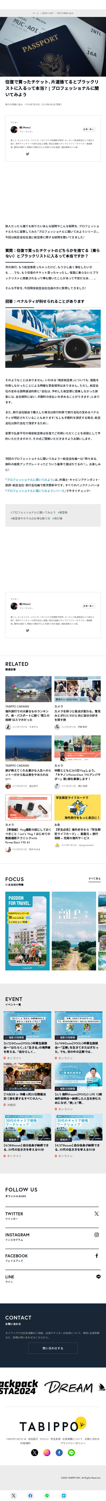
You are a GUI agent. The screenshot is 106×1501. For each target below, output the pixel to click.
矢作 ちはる (34, 849)
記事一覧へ (89, 129)
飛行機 (58, 518)
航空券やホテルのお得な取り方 (31, 518)
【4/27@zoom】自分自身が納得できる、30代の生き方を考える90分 (77, 1147)
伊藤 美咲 (82, 727)
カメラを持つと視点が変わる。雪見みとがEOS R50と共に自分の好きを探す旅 (77, 715)
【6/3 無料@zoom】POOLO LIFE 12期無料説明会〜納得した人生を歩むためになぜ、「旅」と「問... (78, 1098)
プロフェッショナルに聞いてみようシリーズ (35, 491)
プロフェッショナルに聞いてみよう (30, 479)
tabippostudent (86, 845)
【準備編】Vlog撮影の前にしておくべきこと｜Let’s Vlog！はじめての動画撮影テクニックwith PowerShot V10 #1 (28, 836)
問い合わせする (53, 1348)
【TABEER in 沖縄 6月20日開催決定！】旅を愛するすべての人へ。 (25, 1096)
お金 (57, 825)
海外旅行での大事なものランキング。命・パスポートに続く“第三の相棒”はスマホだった (27, 715)
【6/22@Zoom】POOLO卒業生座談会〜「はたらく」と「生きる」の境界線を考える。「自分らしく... (27, 1047)
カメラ (58, 706)
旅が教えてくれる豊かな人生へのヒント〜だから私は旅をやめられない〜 (28, 775)
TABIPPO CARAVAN (17, 706)
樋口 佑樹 (82, 786)
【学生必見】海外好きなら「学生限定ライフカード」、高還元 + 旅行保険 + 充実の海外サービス (77, 834)
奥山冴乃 (33, 786)
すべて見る (95, 878)
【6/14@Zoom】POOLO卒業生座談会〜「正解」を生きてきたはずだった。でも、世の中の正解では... (76, 1047)
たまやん (34, 727)
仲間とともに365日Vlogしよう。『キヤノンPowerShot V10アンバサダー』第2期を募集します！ (77, 775)
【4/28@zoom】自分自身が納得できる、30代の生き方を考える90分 (26, 1147)
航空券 (64, 512)
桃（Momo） (25, 127)
